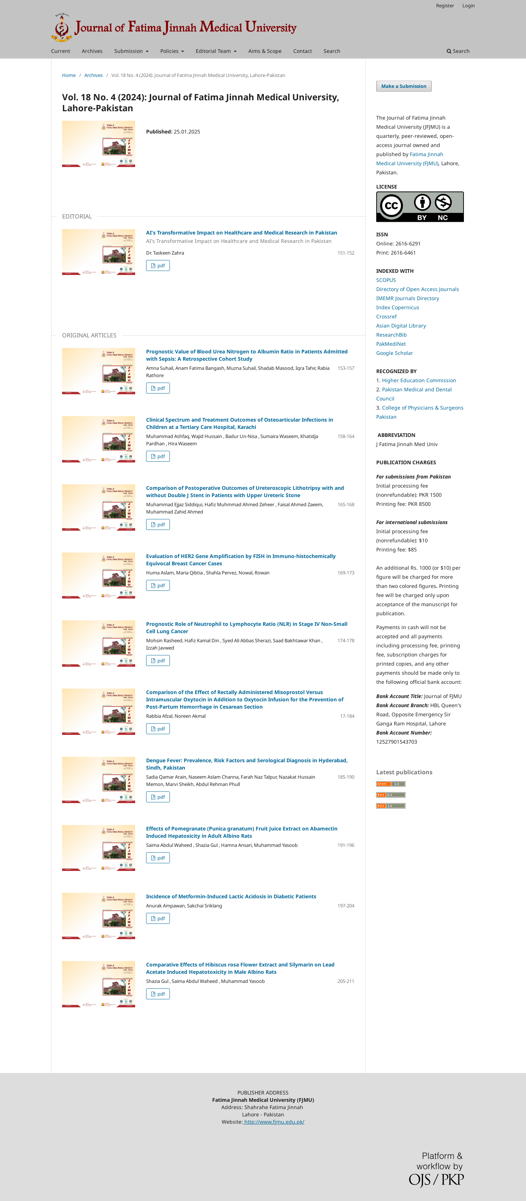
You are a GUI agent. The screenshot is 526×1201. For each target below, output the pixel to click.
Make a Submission (404, 86)
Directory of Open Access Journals (417, 289)
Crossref (386, 316)
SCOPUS (386, 279)
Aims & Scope (265, 50)
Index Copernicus (397, 307)
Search (332, 50)
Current (60, 50)
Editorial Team (214, 50)
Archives (92, 50)
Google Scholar (394, 352)
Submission (129, 50)
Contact (302, 50)
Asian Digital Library (401, 325)
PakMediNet (391, 343)
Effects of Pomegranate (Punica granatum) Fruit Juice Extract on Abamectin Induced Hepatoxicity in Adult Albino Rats (242, 832)
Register (445, 5)
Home (69, 75)
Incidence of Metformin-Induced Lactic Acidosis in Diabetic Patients (231, 896)
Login (468, 5)
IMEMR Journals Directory (407, 298)
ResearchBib (391, 334)
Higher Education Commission (419, 380)
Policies (170, 50)
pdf (160, 265)
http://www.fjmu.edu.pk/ (273, 1121)
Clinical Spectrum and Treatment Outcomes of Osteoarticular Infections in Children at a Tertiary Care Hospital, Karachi (239, 423)
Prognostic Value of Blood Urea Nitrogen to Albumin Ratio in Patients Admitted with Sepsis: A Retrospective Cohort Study (247, 355)
